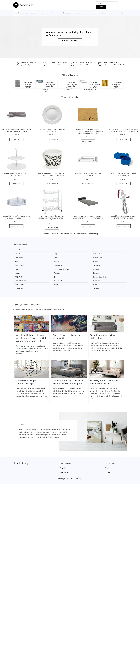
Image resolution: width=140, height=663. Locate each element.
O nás (107, 455)
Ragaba (18, 253)
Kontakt (107, 459)
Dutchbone (77, 261)
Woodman (106, 265)
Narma (76, 265)
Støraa (105, 253)
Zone (75, 268)
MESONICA (78, 257)
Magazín (63, 455)
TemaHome (49, 261)
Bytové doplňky (48, 13)
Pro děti (121, 13)
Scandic (106, 257)
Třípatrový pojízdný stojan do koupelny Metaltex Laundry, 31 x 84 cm (52, 218)
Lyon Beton (19, 250)
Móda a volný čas (98, 13)
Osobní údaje (109, 450)
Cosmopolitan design (110, 268)
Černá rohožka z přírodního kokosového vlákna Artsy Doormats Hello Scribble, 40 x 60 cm (88, 131)
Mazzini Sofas (20, 257)
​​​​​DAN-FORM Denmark (23, 265)
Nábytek (25, 13)
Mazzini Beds (20, 261)
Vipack (18, 276)
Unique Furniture (21, 272)
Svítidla (111, 13)
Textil (76, 13)
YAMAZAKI (78, 272)
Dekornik (106, 276)
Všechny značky (65, 450)
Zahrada (85, 13)
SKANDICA (49, 253)
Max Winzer (78, 276)
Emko (47, 250)
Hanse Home (107, 272)
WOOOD (48, 276)
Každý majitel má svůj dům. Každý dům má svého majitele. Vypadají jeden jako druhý (32, 325)
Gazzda (76, 250)
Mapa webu (64, 459)
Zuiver (105, 261)
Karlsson (19, 268)
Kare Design (78, 253)
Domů (17, 13)
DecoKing (48, 265)
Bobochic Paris (50, 272)
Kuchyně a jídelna (64, 13)
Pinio (46, 257)
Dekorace (34, 13)
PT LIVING (48, 268)
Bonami (105, 250)
